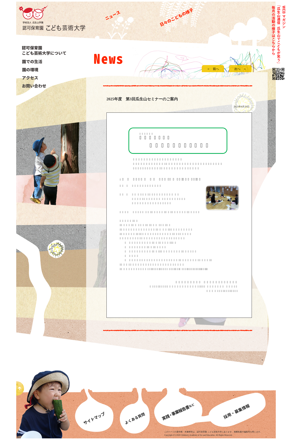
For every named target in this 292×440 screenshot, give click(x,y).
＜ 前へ (214, 69)
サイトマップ (95, 402)
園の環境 (44, 70)
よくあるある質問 (134, 402)
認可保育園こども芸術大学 (54, 24)
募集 (241, 402)
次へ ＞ (240, 69)
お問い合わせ (44, 86)
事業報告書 (179, 402)
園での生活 (44, 62)
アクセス (44, 78)
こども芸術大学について (44, 50)
